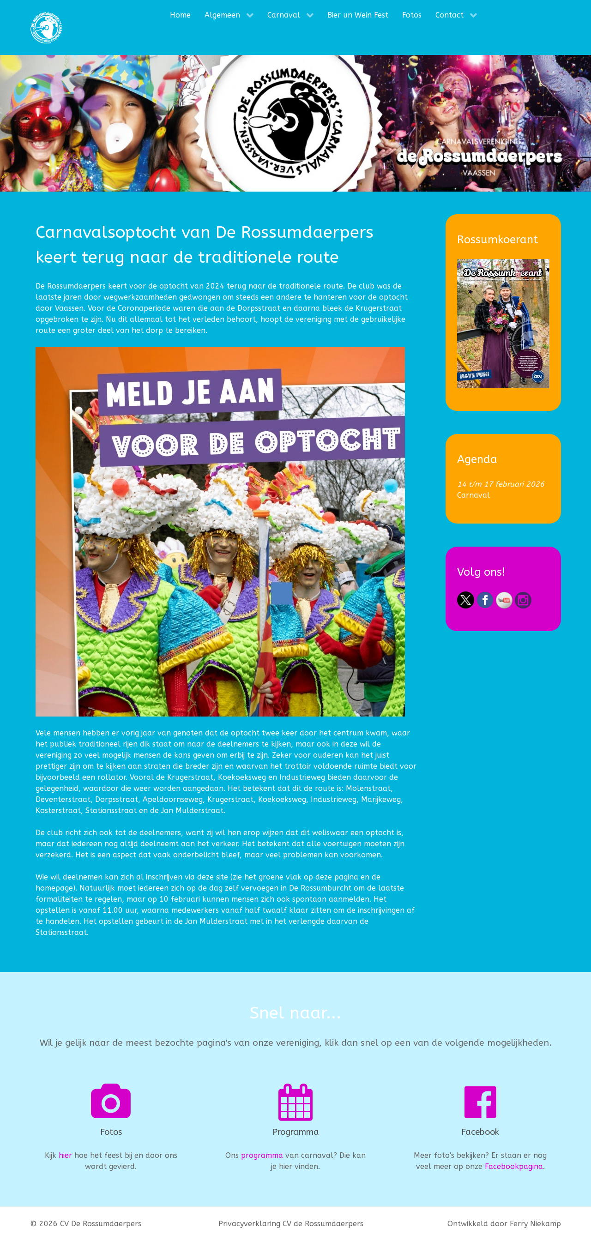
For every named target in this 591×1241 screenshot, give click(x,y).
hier (65, 1155)
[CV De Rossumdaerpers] (46, 27)
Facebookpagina (514, 1166)
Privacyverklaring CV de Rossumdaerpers (290, 1223)
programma (262, 1155)
